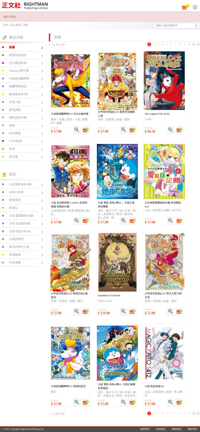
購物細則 (176, 429)
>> (198, 44)
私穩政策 (160, 429)
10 (189, 44)
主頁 (5, 24)
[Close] (196, 17)
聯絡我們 (192, 429)
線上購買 (16, 24)
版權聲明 (145, 429)
